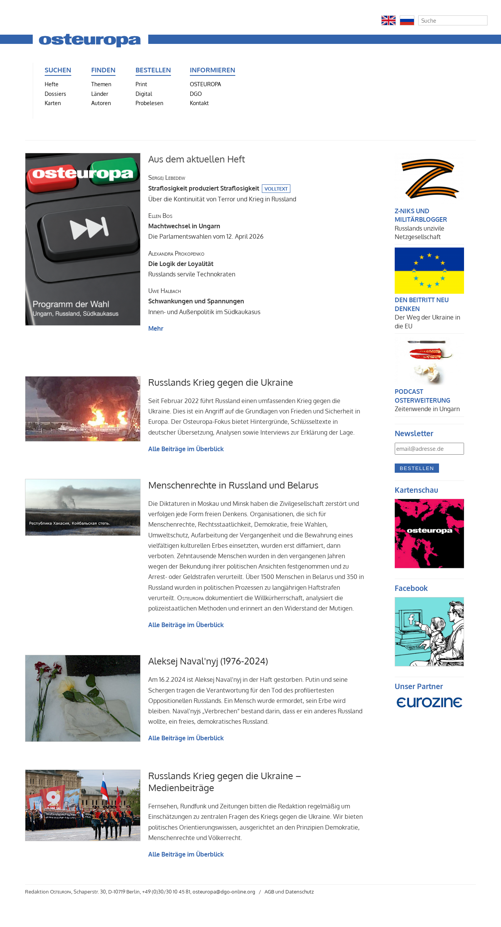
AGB (269, 892)
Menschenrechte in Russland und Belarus (233, 485)
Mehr (155, 328)
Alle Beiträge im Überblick (186, 449)
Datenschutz (299, 892)
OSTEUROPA (205, 83)
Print (141, 83)
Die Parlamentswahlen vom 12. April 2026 (205, 226)
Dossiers (55, 93)
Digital (144, 93)
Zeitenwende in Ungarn (427, 409)
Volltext (276, 189)
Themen (101, 83)
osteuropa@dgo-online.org (224, 892)
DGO (196, 93)
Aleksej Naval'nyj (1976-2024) (208, 661)
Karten (53, 102)
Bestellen (417, 468)
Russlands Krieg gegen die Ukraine (220, 382)
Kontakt (199, 102)
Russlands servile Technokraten (191, 263)
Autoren (101, 102)
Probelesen (149, 102)
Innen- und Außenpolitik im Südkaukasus (204, 301)
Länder (99, 93)
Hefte (52, 83)
